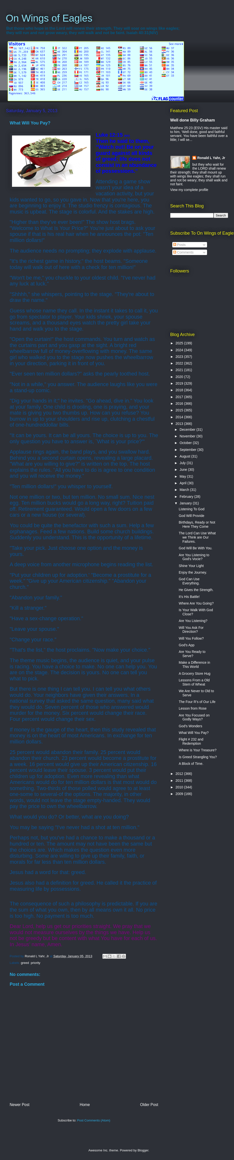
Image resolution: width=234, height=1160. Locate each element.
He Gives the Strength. (196, 590)
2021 (179, 370)
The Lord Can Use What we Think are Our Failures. (197, 537)
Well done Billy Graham (192, 120)
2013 (179, 424)
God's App (186, 645)
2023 (179, 357)
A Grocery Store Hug (194, 673)
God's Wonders (190, 726)
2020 (179, 377)
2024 (179, 350)
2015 (179, 410)
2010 (179, 787)
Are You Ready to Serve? (192, 654)
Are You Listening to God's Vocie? (194, 557)
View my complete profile (189, 190)
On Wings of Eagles (49, 18)
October (186, 443)
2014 (179, 417)
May (183, 476)
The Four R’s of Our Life (197, 702)
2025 (179, 343)
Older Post (149, 1105)
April (183, 483)
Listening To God (191, 509)
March (185, 490)
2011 (179, 780)
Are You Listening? (193, 621)
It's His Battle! (189, 597)
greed (25, 963)
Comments (183, 252)
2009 (179, 794)
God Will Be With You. (195, 548)
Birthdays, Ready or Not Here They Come (197, 524)
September (188, 450)
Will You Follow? (191, 638)
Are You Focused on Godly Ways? (194, 717)
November (188, 436)
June (184, 470)
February (187, 497)
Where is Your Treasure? (197, 750)
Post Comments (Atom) (93, 1120)
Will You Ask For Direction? (191, 630)
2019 (179, 383)
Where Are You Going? (196, 603)
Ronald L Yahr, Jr (211, 158)
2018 (179, 390)
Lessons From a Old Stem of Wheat (194, 682)
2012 (179, 774)
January (186, 503)
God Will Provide (191, 516)
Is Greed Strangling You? (198, 757)
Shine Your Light (191, 566)
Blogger (142, 1150)
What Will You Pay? (194, 733)
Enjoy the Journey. (193, 572)
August (185, 456)
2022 (179, 363)
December (188, 430)
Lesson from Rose (193, 708)
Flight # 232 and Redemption (191, 741)
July (183, 463)
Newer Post (20, 1105)
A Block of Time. (191, 764)
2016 (179, 403)
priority (35, 963)
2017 (179, 397)
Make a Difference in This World (194, 665)
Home (85, 1105)
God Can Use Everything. (189, 581)
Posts (179, 245)
